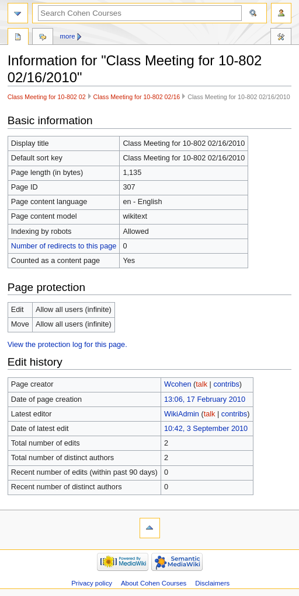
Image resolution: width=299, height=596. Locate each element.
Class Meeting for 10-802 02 (47, 96)
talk (201, 384)
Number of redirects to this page (64, 246)
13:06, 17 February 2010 (204, 399)
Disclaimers (212, 583)
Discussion (43, 38)
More (67, 36)
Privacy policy (91, 583)
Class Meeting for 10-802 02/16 (136, 96)
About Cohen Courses (153, 583)
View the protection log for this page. (67, 345)
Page (18, 38)
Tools (281, 38)
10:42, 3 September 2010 (206, 429)
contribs (226, 384)
